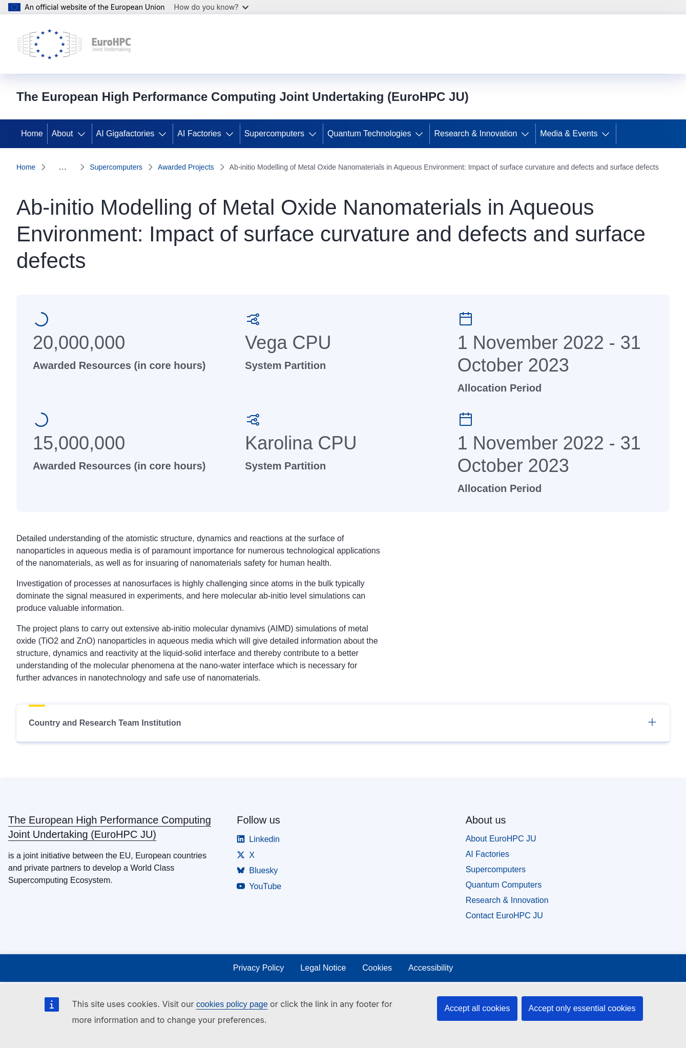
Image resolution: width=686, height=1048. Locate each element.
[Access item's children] (83, 133)
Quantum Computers (504, 884)
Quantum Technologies (369, 133)
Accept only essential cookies (582, 1008)
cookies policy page (232, 1004)
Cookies (377, 967)
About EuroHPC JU (501, 838)
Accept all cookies (477, 1008)
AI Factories (199, 133)
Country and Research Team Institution (343, 722)
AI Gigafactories (125, 133)
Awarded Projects (186, 167)
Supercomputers (274, 133)
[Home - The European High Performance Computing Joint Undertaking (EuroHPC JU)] (74, 44)
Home (32, 133)
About (62, 133)
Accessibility (430, 967)
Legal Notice (323, 967)
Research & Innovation (475, 133)
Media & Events (568, 133)
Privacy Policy (258, 967)
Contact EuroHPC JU (504, 915)
